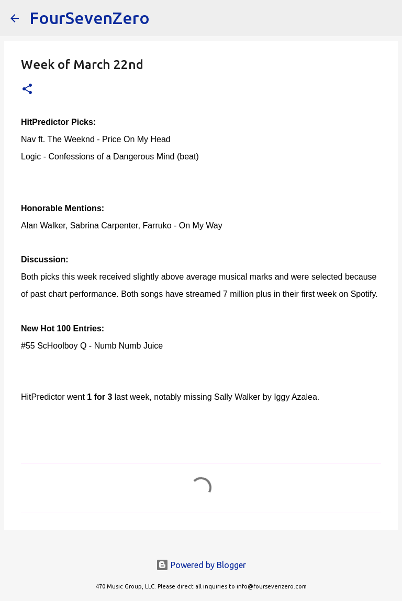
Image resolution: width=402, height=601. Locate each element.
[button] (27, 90)
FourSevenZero (89, 17)
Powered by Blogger (201, 565)
